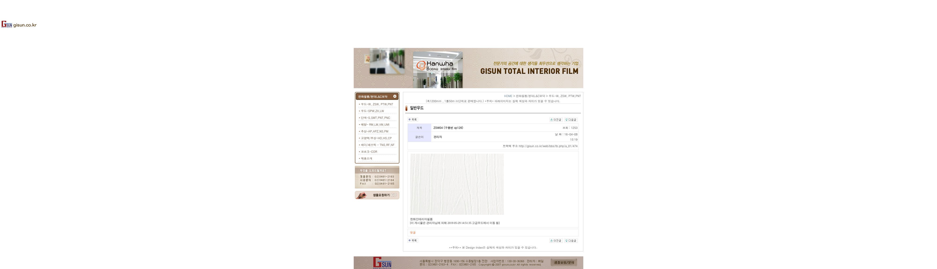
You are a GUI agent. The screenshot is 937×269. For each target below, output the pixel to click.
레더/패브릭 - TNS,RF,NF (377, 145)
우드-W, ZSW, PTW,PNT (377, 104)
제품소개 (366, 158)
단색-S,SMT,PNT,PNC (375, 118)
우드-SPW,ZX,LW (372, 111)
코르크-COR (369, 151)
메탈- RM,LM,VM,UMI (375, 124)
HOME (508, 96)
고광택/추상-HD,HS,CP (376, 138)
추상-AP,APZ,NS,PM (374, 131)
